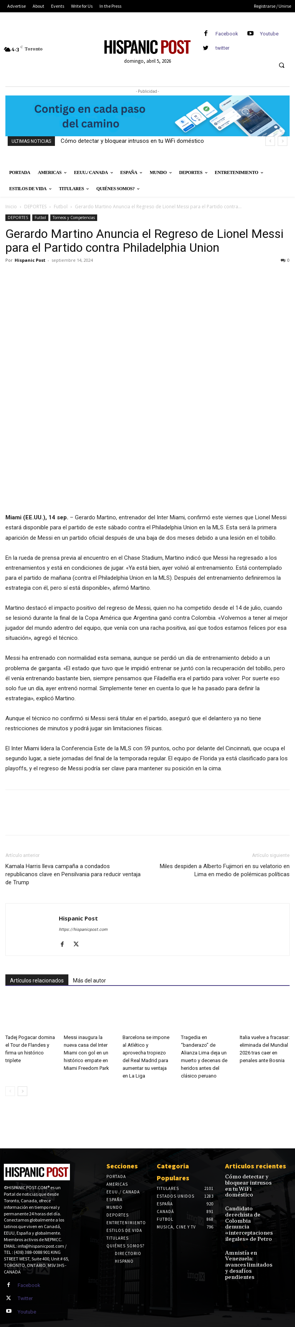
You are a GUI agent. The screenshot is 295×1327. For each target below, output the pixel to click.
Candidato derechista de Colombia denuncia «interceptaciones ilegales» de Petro (249, 1208)
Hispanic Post (30, 260)
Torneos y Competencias (74, 217)
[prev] (270, 141)
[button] (281, 65)
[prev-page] (10, 1091)
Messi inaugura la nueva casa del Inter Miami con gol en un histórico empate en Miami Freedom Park (86, 1052)
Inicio (11, 206)
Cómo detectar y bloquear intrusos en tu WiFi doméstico (132, 140)
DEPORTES (35, 206)
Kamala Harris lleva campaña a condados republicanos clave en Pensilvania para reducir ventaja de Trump (73, 874)
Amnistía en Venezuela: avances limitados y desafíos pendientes (246, 1236)
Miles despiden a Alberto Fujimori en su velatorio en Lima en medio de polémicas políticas (225, 870)
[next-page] (22, 1091)
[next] (282, 141)
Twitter (24, 1297)
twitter (222, 48)
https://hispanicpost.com (83, 929)
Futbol (61, 206)
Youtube (269, 34)
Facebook (226, 34)
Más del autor (89, 980)
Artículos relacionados (37, 980)
